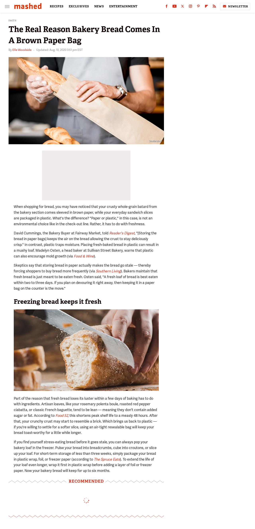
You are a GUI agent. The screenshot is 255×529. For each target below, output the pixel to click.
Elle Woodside (21, 50)
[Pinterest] (198, 7)
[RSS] (214, 7)
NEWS (99, 6)
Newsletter (235, 6)
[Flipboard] (206, 7)
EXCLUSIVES (79, 6)
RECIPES (57, 6)
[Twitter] (182, 7)
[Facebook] (166, 7)
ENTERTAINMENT (123, 6)
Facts (13, 20)
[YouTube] (174, 7)
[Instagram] (190, 7)
